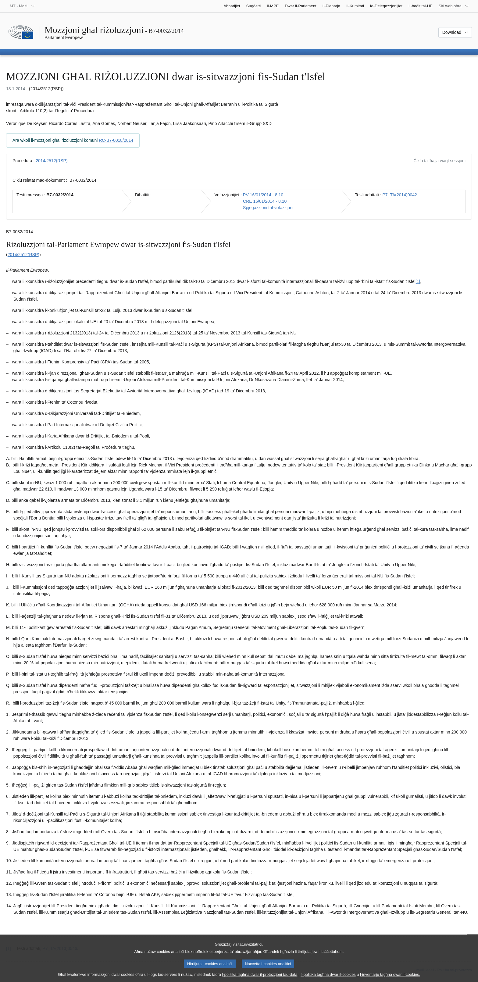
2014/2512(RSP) (51, 160)
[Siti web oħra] (454, 6)
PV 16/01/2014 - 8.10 (263, 194)
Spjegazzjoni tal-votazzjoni (268, 207)
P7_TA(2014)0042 (400, 194)
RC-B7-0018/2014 (116, 140)
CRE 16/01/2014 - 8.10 (265, 201)
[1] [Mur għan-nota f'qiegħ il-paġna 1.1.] (418, 281)
